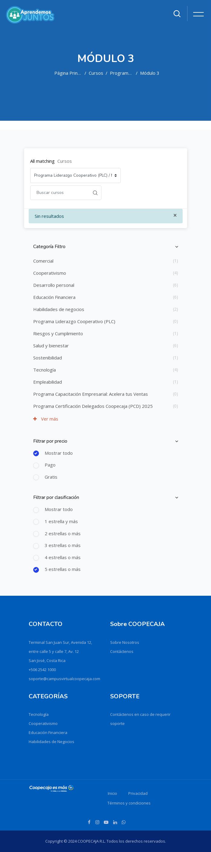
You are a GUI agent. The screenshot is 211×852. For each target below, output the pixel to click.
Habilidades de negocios (58, 309)
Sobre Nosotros (124, 642)
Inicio (112, 793)
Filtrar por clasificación (56, 497)
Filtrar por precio (50, 441)
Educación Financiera (54, 297)
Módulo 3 (149, 73)
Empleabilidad (47, 382)
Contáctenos (121, 651)
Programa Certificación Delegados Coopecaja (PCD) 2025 (93, 406)
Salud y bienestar (51, 345)
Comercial (43, 261)
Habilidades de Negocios (51, 741)
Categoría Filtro (49, 246)
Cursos (96, 73)
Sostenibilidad (47, 358)
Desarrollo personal (53, 285)
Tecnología (44, 370)
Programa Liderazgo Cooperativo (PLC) (121, 73)
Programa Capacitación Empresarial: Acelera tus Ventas (90, 394)
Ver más (45, 419)
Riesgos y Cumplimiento (58, 333)
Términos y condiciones (129, 803)
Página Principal (68, 73)
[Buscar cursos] (59, 192)
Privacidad (138, 793)
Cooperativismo (49, 273)
